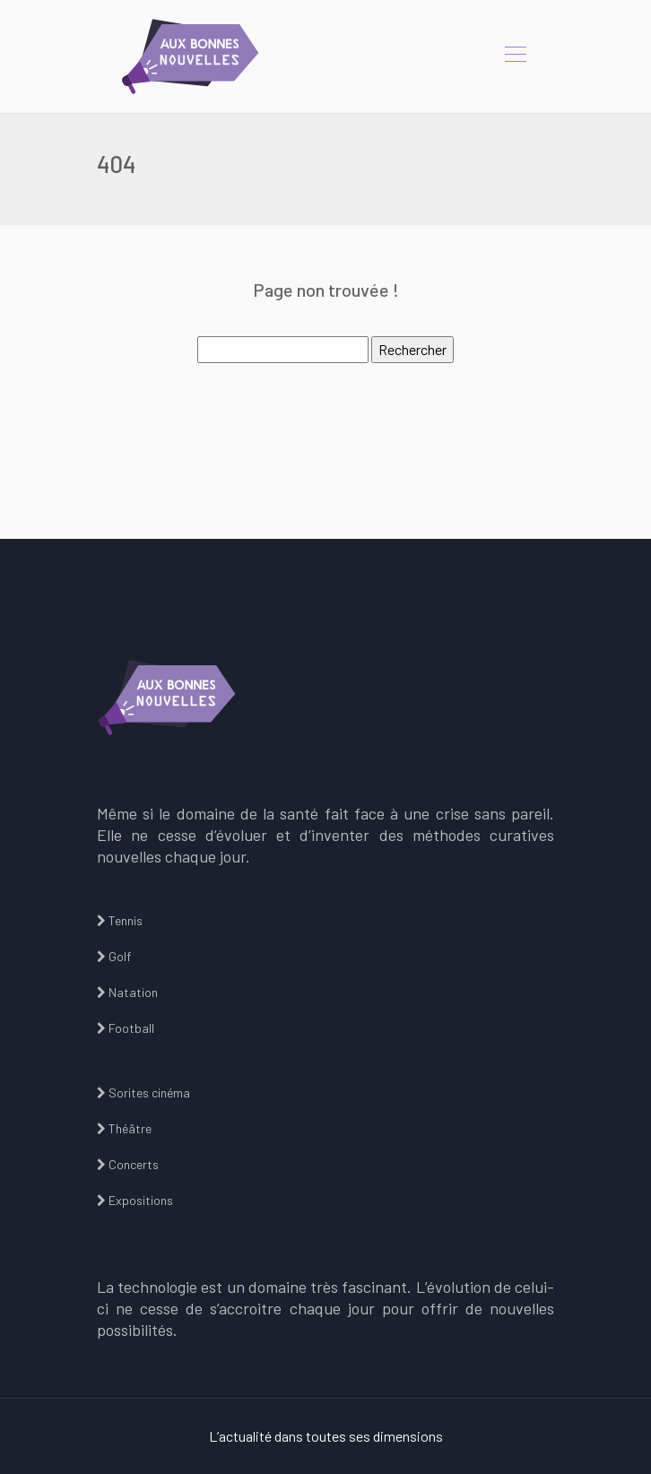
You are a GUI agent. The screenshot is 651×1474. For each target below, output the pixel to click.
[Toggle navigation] (515, 56)
